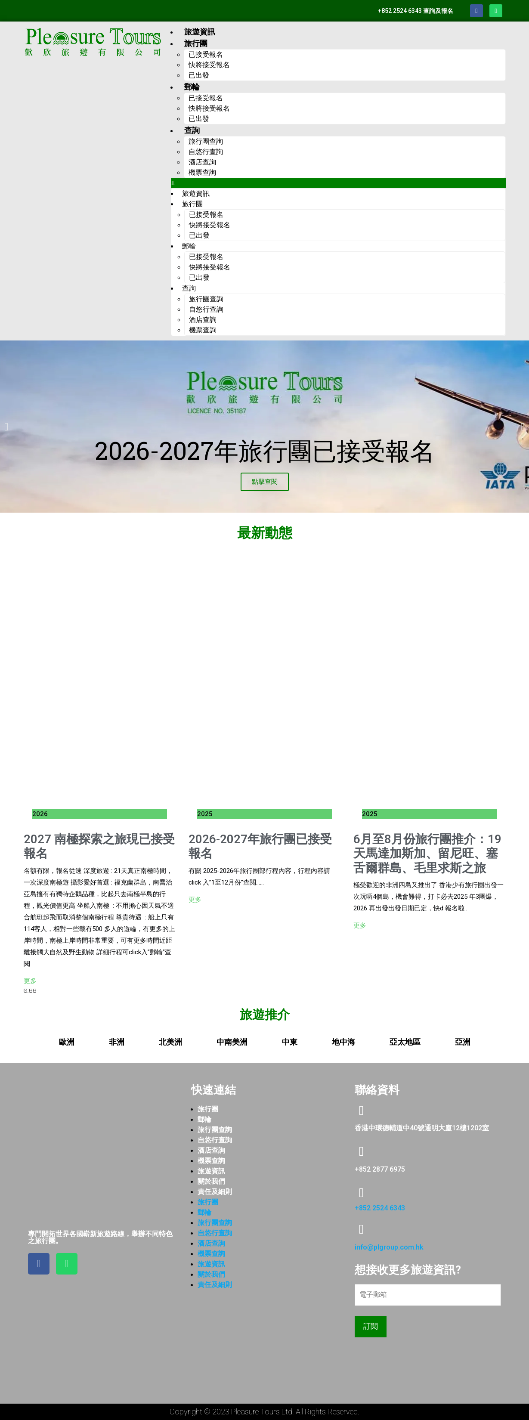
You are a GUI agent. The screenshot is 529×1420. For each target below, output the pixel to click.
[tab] (67, 1042)
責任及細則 (215, 1192)
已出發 (199, 75)
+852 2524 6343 (380, 1208)
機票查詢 (202, 172)
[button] (338, 183)
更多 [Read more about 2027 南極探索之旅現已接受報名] (30, 981)
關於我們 (211, 1181)
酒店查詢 (211, 1150)
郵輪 (204, 1119)
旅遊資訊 (199, 31)
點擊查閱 (265, 482)
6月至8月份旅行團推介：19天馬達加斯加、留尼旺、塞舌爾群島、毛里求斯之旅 (427, 853)
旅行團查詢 (215, 1130)
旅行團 (208, 1109)
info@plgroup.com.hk (389, 1247)
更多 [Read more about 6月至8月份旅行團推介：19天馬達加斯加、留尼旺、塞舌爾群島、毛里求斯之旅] (359, 925)
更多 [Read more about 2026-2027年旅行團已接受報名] (195, 899)
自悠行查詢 (215, 1140)
